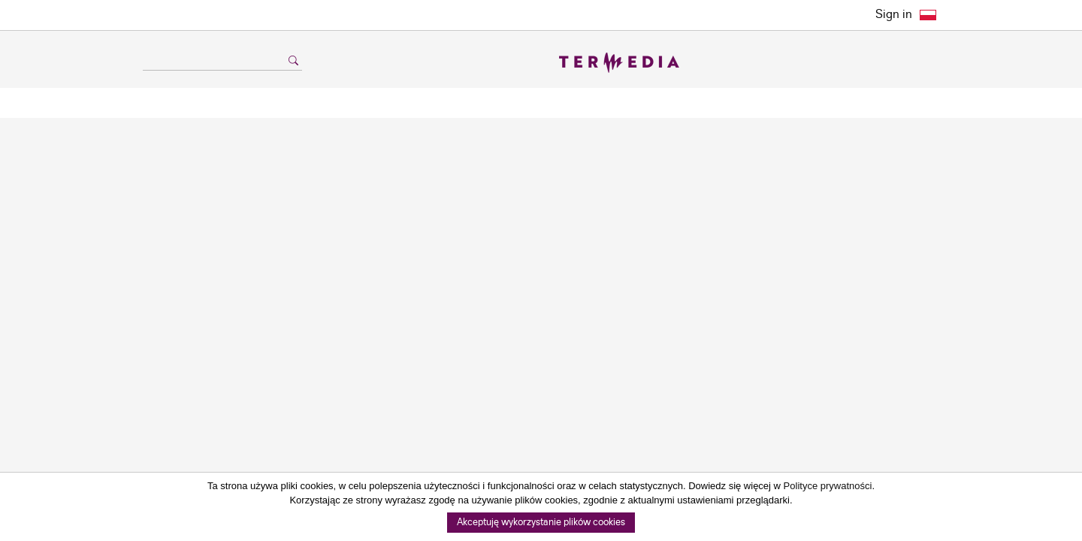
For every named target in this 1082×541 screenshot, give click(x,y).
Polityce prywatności (828, 485)
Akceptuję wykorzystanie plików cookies (541, 522)
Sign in (893, 14)
